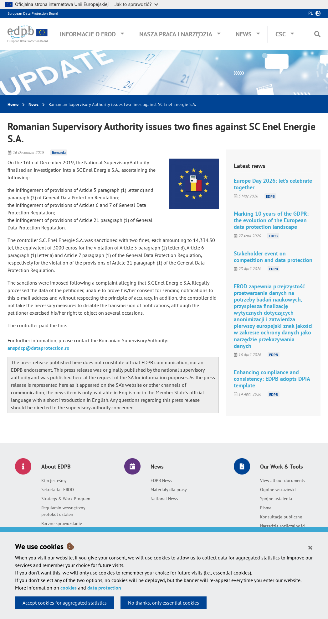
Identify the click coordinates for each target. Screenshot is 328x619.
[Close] (310, 547)
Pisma (265, 508)
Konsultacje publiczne (281, 517)
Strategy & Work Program (65, 498)
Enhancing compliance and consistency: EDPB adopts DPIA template (272, 379)
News (244, 34)
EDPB (270, 196)
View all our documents (282, 480)
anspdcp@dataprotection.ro (38, 348)
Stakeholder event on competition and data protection (273, 257)
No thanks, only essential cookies (163, 603)
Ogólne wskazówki (278, 489)
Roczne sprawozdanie (61, 523)
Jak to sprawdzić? (136, 4)
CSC (280, 34)
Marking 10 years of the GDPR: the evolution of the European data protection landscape (271, 220)
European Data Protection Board (33, 13)
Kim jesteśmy (54, 480)
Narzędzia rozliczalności (282, 526)
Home (13, 104)
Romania (59, 152)
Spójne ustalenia (276, 498)
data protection (104, 588)
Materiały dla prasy (169, 489)
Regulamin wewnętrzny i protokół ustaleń (64, 511)
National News (164, 498)
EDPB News (161, 480)
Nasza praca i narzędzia (175, 34)
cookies (68, 588)
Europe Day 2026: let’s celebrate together (273, 184)
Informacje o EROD (88, 34)
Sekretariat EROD (57, 489)
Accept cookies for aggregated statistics (65, 603)
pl (310, 13)
